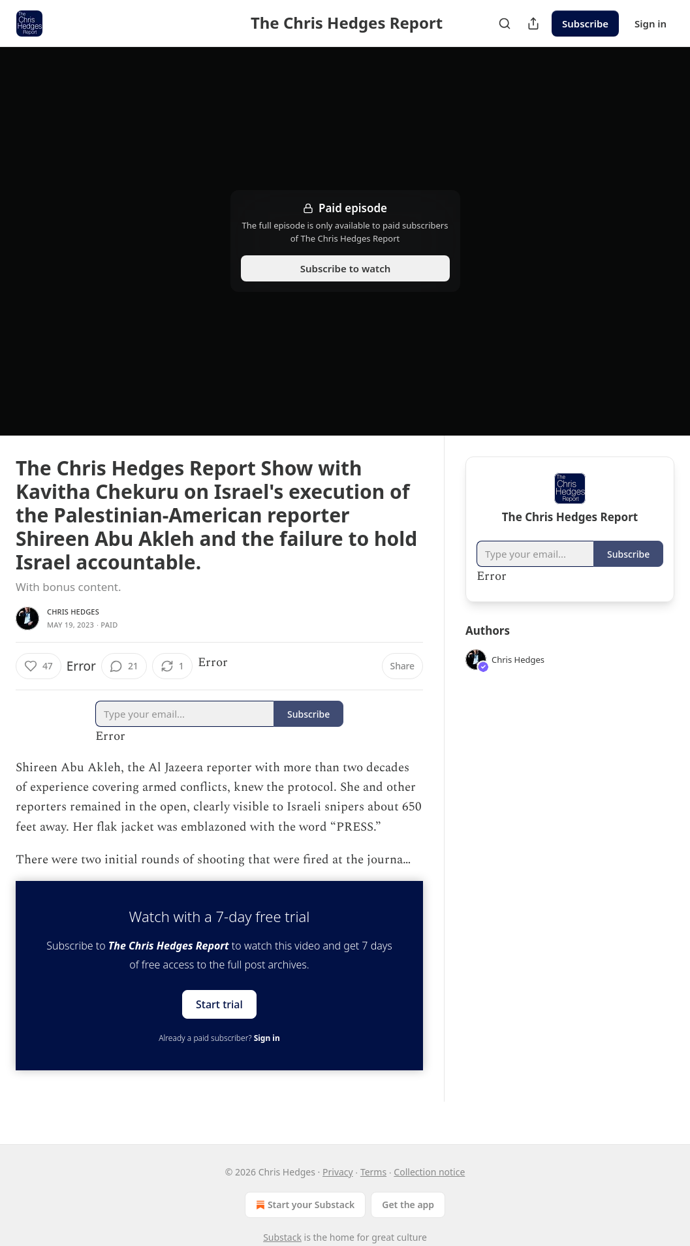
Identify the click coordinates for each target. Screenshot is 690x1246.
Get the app (408, 1204)
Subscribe (585, 23)
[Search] (505, 23)
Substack (282, 1237)
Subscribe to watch (345, 268)
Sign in (650, 23)
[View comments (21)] (124, 666)
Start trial (219, 1004)
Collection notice (429, 1172)
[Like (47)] (38, 666)
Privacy (337, 1172)
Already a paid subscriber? (219, 1038)
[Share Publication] (533, 23)
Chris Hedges (73, 611)
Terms (373, 1172)
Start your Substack (303, 1205)
